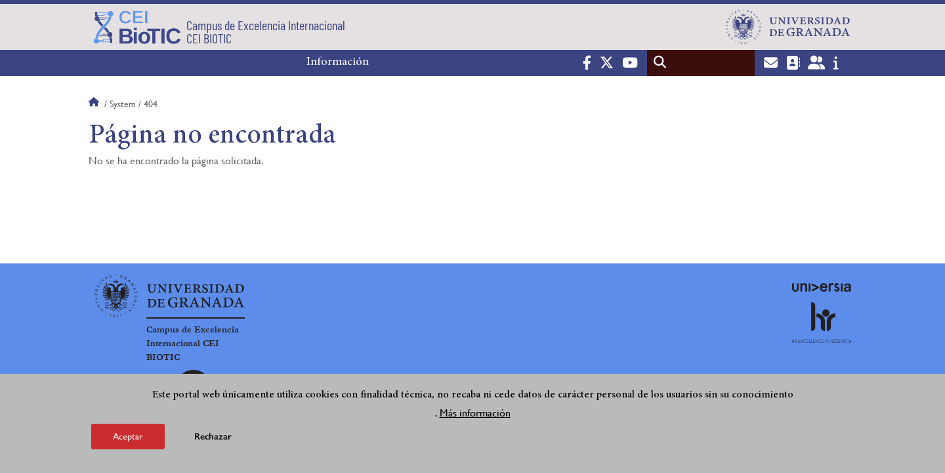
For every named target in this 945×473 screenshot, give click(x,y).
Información (337, 62)
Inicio (95, 103)
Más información (475, 413)
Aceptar (128, 436)
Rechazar (213, 436)
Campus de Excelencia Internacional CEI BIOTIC (192, 344)
